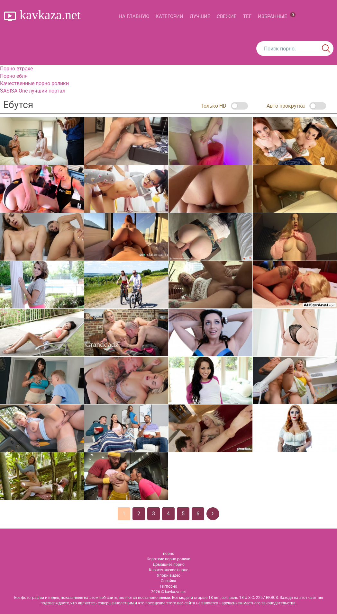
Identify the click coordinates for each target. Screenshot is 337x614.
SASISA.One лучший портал (32, 91)
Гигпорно (168, 586)
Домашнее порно (169, 564)
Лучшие (200, 16)
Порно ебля (14, 76)
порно (168, 553)
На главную (134, 16)
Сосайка (168, 581)
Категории (169, 16)
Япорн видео (168, 575)
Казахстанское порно (168, 570)
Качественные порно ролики (34, 83)
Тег (247, 16)
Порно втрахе (16, 69)
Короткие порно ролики (168, 559)
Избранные (277, 15)
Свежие (227, 16)
